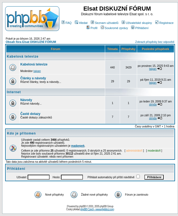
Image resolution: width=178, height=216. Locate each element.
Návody (26, 100)
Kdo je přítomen (21, 133)
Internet (14, 92)
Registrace (164, 22)
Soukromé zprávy (114, 28)
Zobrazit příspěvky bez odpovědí (154, 41)
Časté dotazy (30, 114)
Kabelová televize (22, 56)
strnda (153, 104)
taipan (37, 71)
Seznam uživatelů (104, 22)
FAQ (67, 22)
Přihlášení (139, 28)
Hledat (81, 22)
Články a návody (33, 78)
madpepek (78, 145)
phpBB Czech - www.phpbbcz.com (97, 209)
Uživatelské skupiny (137, 22)
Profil (91, 28)
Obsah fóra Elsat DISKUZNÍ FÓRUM (31, 41)
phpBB (82, 206)
